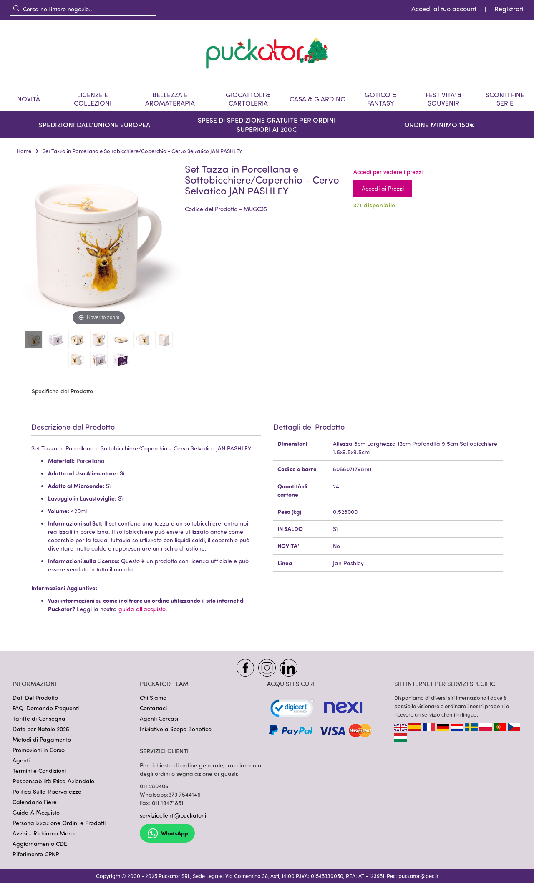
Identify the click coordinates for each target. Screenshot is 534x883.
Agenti (21, 760)
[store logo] (267, 53)
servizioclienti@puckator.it (174, 815)
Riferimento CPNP (36, 854)
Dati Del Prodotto (35, 697)
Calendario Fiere (35, 801)
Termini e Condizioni (39, 770)
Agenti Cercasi (159, 718)
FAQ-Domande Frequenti (46, 708)
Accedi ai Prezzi (383, 188)
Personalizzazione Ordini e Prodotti (59, 822)
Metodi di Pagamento (42, 739)
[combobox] (83, 8)
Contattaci (153, 708)
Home (24, 151)
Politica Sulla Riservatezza (47, 791)
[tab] (62, 391)
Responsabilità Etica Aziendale (53, 781)
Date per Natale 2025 (41, 728)
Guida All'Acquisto (36, 812)
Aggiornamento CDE (40, 843)
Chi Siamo (153, 697)
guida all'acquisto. (142, 608)
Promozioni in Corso (39, 749)
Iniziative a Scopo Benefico (176, 728)
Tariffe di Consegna (39, 718)
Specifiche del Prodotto (62, 391)
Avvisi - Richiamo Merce (45, 833)
